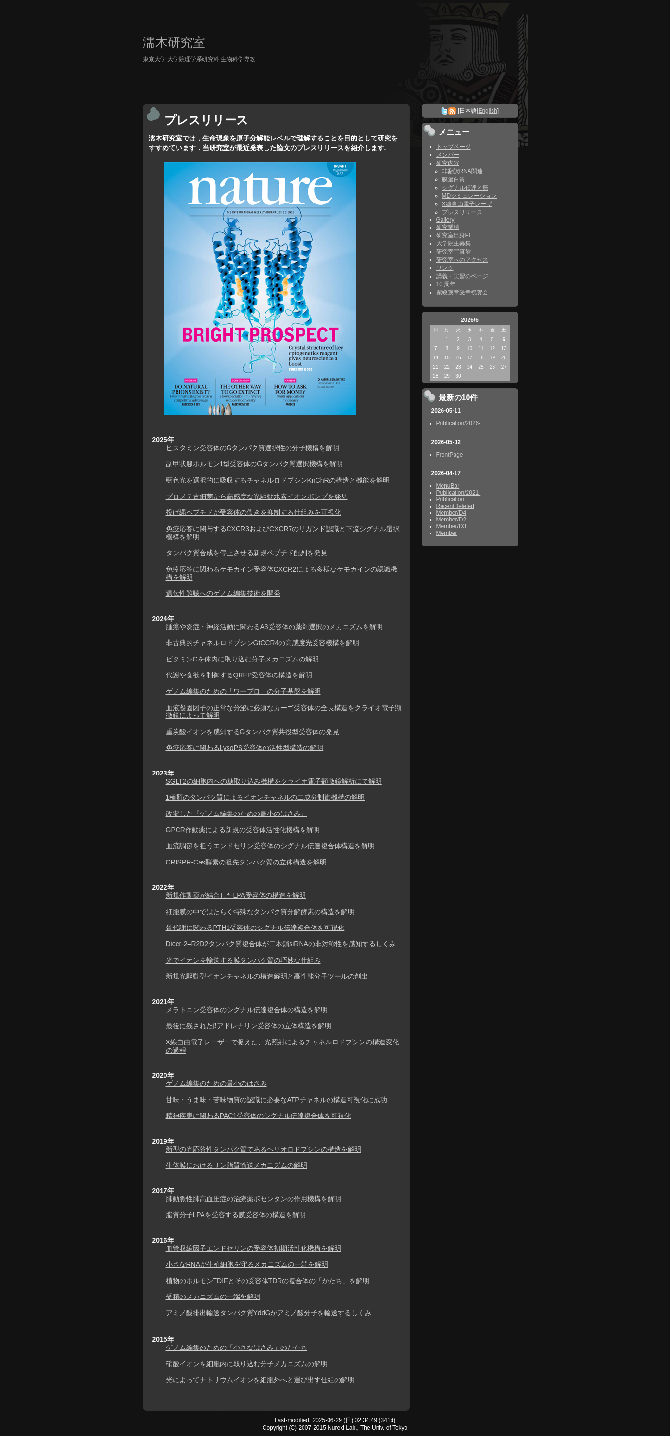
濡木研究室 (174, 42)
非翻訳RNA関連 (462, 171)
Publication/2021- (458, 492)
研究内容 (447, 163)
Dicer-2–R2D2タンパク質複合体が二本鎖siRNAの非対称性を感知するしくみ (281, 944)
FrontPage (449, 454)
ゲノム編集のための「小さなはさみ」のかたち (236, 1347)
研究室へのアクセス (462, 259)
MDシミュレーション (469, 195)
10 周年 (446, 284)
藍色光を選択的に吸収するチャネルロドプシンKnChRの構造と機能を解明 (278, 480)
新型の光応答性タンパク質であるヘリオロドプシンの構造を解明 (263, 1149)
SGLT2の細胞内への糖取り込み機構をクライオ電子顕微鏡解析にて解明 (274, 781)
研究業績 (447, 227)
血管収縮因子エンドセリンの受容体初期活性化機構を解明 (253, 1248)
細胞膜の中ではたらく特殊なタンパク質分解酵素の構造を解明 (260, 911)
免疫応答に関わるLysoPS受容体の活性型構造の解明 (245, 747)
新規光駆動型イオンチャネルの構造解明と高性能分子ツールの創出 (267, 976)
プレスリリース (462, 212)
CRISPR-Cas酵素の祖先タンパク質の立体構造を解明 (246, 862)
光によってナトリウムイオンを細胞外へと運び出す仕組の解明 (260, 1380)
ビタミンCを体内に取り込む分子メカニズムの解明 (242, 659)
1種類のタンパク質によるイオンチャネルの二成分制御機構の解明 (265, 797)
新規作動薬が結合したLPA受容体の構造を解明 (236, 895)
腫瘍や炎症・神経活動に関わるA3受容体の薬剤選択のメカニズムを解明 (274, 627)
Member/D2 (451, 519)
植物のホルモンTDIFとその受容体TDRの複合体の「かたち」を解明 (268, 1280)
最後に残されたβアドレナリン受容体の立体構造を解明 (248, 1025)
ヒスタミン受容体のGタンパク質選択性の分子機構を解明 (253, 448)
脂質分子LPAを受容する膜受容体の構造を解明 (236, 1215)
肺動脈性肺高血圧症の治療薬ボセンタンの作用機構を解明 (253, 1199)
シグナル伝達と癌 (465, 187)
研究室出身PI (453, 235)
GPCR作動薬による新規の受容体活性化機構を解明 (243, 830)
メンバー (447, 155)
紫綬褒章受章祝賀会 (462, 292)
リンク (445, 268)
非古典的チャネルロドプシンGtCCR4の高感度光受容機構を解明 (263, 643)
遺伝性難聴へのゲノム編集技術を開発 (223, 593)
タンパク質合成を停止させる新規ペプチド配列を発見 (247, 553)
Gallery (445, 219)
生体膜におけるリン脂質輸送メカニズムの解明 (236, 1165)
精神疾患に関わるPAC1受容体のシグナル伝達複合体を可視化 (259, 1115)
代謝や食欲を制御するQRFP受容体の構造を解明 (239, 675)
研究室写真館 (453, 251)
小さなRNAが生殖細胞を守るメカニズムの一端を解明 (247, 1264)
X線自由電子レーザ (467, 204)
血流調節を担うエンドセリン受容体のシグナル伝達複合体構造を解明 (270, 846)
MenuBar (448, 486)
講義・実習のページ (462, 276)
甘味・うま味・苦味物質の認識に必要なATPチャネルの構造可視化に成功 (276, 1100)
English (487, 110)
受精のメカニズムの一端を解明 (213, 1296)
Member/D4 (451, 512)
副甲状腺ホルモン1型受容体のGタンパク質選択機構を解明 (254, 464)
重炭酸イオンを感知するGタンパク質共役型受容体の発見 (253, 732)
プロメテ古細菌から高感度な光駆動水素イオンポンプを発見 (257, 496)
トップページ (453, 146)
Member (446, 533)
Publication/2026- (458, 423)
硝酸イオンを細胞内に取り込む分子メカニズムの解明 (247, 1364)
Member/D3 (451, 526)
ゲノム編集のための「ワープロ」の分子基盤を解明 (243, 691)
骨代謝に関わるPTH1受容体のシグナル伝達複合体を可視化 (255, 927)
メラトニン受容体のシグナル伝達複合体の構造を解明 (247, 1010)
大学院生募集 (453, 243)
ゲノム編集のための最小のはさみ (216, 1083)
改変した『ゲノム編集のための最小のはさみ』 (236, 813)
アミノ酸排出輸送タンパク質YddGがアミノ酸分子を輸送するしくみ (269, 1313)
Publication (450, 499)
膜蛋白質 (453, 179)
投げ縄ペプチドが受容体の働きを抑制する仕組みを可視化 (253, 512)
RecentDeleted (455, 506)
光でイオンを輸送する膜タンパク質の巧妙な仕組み (243, 960)
